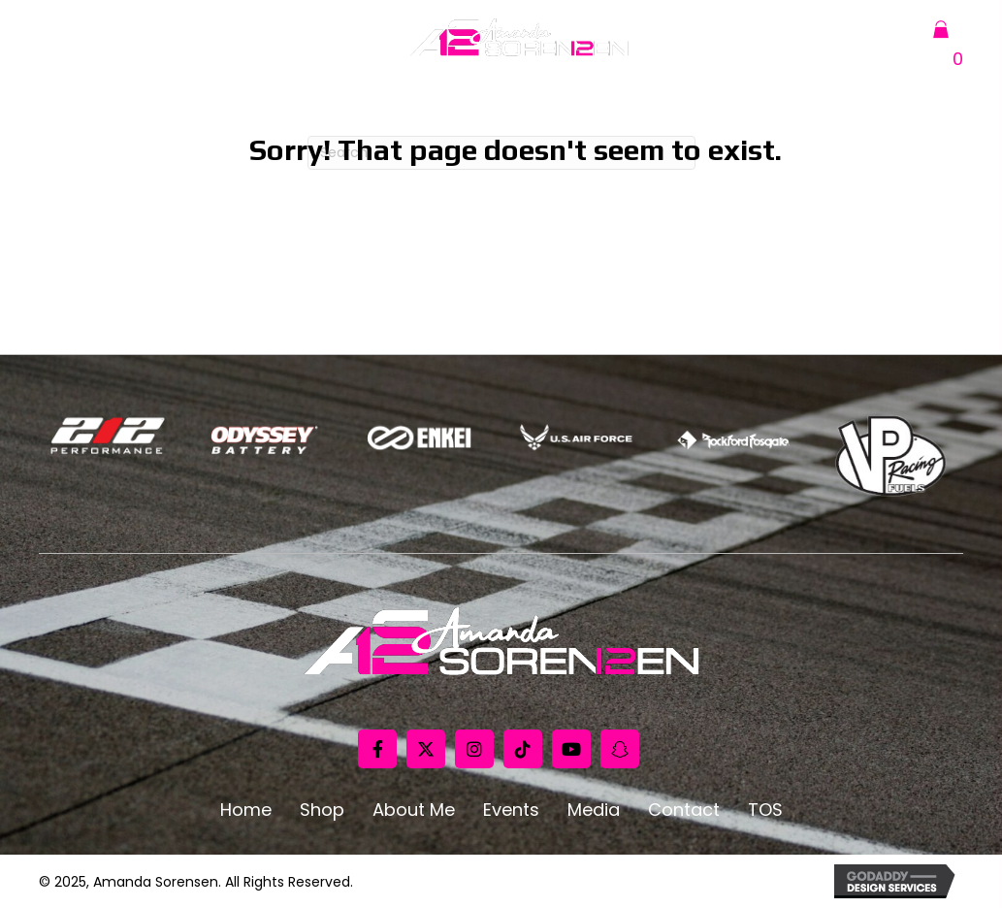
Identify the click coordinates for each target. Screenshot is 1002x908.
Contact (684, 810)
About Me (413, 810)
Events (511, 810)
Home (246, 810)
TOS (765, 810)
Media (593, 810)
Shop (322, 810)
